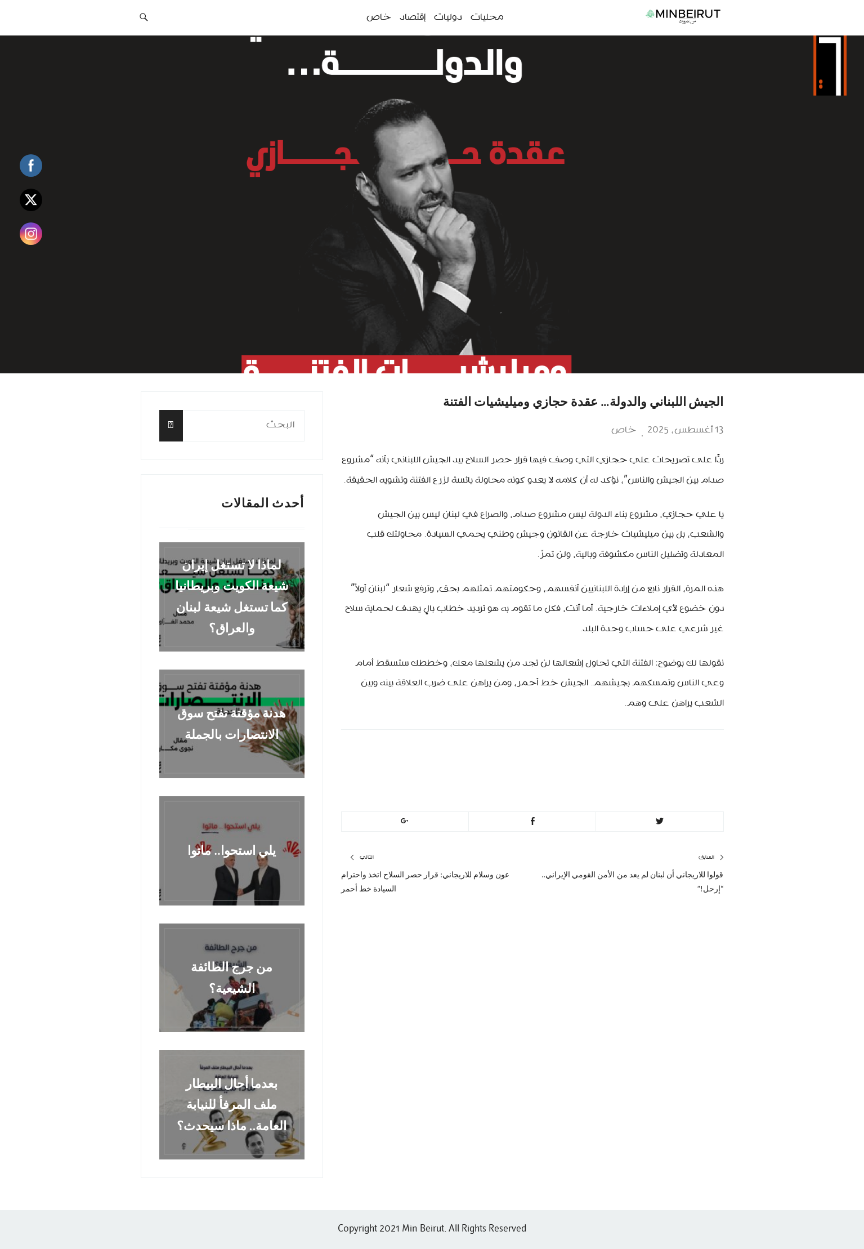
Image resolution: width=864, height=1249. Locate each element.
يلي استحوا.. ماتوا (231, 850)
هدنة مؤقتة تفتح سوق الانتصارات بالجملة (231, 724)
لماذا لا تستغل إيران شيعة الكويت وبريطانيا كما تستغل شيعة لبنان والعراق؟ (232, 596)
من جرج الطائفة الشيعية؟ (232, 978)
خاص (623, 430)
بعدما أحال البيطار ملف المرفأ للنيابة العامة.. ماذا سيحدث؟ (232, 1105)
